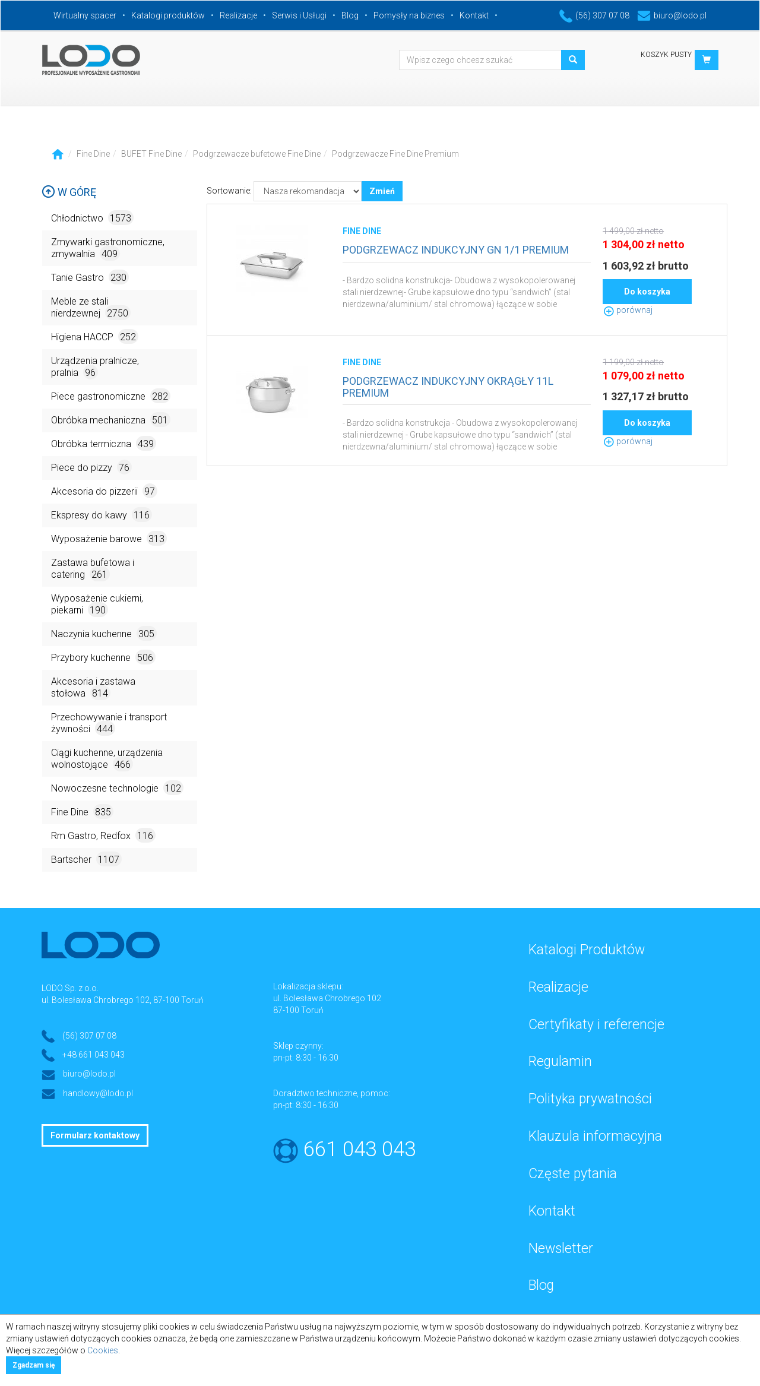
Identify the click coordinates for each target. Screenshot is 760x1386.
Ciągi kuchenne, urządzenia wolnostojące (107, 759)
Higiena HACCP (94, 336)
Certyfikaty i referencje (596, 1025)
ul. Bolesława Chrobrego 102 (327, 998)
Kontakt (474, 15)
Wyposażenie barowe (109, 538)
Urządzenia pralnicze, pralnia (95, 367)
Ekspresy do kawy (101, 514)
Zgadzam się (33, 1365)
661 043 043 (359, 1149)
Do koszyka (647, 291)
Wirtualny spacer (84, 15)
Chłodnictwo (92, 217)
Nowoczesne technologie (117, 787)
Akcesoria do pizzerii (104, 490)
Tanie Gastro (90, 277)
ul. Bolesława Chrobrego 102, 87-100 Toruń (123, 1000)
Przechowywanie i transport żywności (109, 723)
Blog (350, 15)
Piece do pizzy (91, 467)
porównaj (628, 310)
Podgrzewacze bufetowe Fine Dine (257, 154)
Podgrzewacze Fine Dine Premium (395, 154)
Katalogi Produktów (586, 950)
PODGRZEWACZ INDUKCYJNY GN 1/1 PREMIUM (456, 249)
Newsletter (560, 1249)
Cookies (102, 1350)
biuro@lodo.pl (672, 15)
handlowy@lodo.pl (98, 1093)
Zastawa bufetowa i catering (92, 569)
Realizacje (238, 15)
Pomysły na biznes (409, 15)
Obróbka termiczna (103, 443)
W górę (69, 192)
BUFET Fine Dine (151, 154)
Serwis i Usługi (299, 15)
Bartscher (86, 859)
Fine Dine (93, 154)
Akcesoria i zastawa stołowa (93, 688)
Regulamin (560, 1061)
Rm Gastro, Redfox (103, 835)
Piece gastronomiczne (110, 395)
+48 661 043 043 (93, 1054)
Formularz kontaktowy (95, 1135)
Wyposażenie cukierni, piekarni (97, 605)
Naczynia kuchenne (104, 633)
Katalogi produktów (168, 15)
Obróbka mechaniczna (110, 419)
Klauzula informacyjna (595, 1136)
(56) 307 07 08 (594, 15)
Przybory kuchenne (103, 657)
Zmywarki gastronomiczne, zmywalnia (107, 248)
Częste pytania (572, 1174)
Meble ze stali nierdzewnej (91, 308)
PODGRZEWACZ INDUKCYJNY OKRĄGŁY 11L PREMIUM (448, 387)
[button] (706, 60)
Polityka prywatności (590, 1099)
